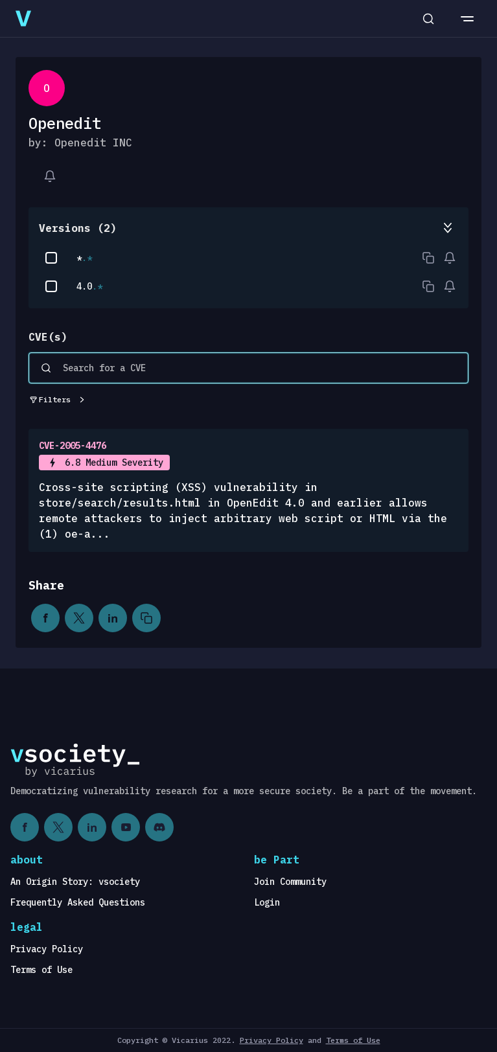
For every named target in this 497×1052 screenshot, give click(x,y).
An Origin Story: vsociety (75, 881)
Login (267, 902)
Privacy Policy (46, 949)
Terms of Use (41, 970)
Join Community (290, 881)
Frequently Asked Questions (77, 902)
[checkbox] (51, 258)
